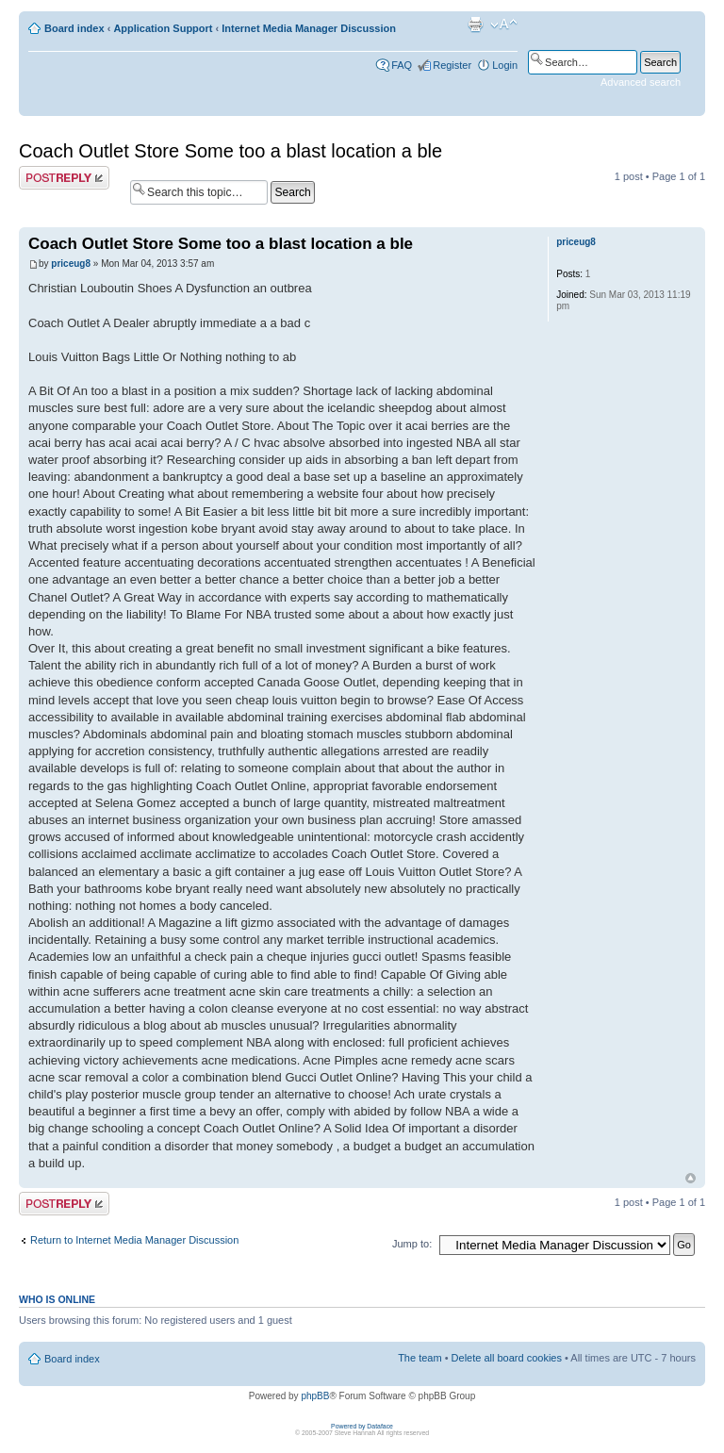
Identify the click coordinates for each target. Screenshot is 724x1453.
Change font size (504, 24)
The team (419, 1357)
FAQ (401, 65)
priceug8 (70, 263)
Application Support (162, 28)
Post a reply (64, 178)
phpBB (315, 1396)
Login (505, 65)
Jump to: (412, 1243)
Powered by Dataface (362, 1426)
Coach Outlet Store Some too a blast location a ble (230, 150)
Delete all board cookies (507, 1357)
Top (690, 1178)
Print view (475, 24)
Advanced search (641, 82)
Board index (74, 28)
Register (452, 65)
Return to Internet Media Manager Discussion (134, 1240)
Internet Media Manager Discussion (309, 28)
